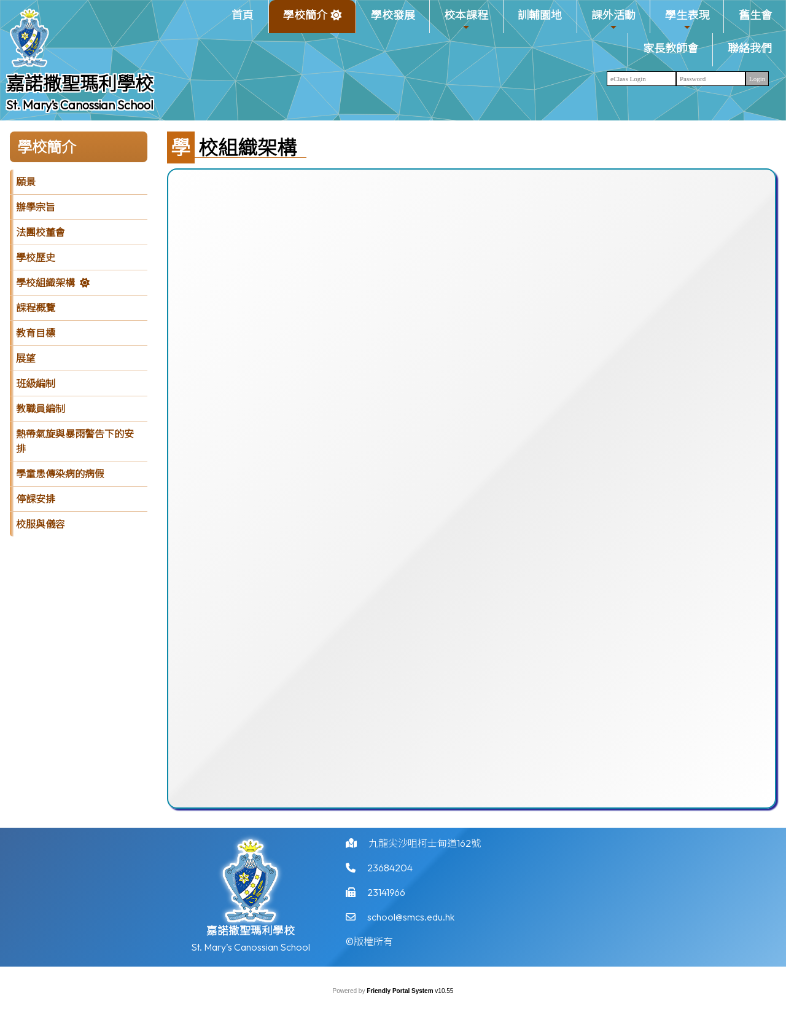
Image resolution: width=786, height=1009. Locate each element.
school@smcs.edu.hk (410, 920)
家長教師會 (670, 48)
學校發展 (393, 15)
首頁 (243, 15)
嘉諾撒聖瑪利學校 (80, 83)
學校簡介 (305, 20)
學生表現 (687, 20)
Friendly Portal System (401, 990)
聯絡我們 (750, 48)
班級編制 (35, 383)
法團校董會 (40, 232)
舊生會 (755, 15)
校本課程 (466, 20)
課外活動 (613, 20)
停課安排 (35, 499)
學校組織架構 (45, 283)
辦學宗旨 (35, 207)
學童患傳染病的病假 (60, 474)
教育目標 (35, 333)
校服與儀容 (40, 524)
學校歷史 (35, 257)
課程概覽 (35, 308)
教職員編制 (40, 408)
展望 (26, 358)
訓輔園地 (540, 15)
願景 (26, 182)
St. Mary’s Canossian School (80, 104)
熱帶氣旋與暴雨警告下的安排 (75, 441)
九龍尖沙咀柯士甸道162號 (424, 847)
